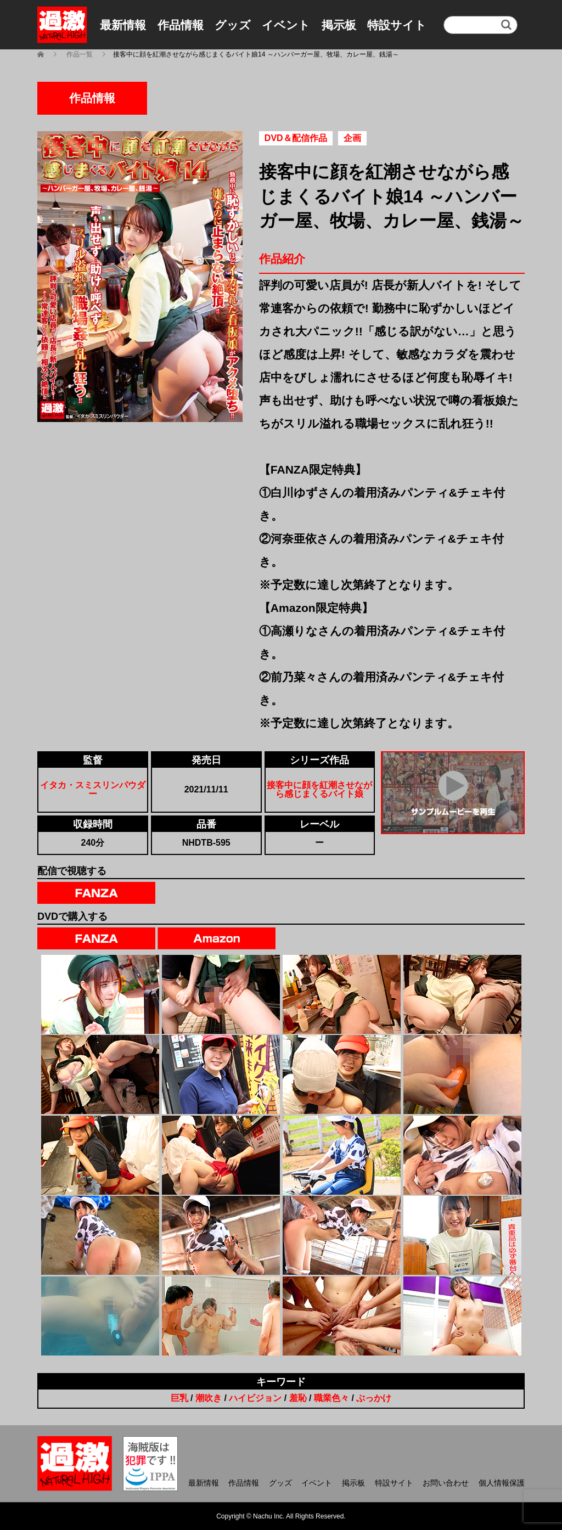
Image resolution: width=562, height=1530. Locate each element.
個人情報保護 (502, 1482)
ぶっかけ (373, 1398)
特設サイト (396, 25)
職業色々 (331, 1398)
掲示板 (339, 25)
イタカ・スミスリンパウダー (92, 789)
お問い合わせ (446, 1482)
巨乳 (179, 1398)
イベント (286, 25)
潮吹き (208, 1398)
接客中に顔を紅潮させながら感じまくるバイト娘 (319, 789)
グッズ (233, 25)
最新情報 (123, 25)
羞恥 (298, 1398)
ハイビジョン (255, 1398)
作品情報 (181, 25)
